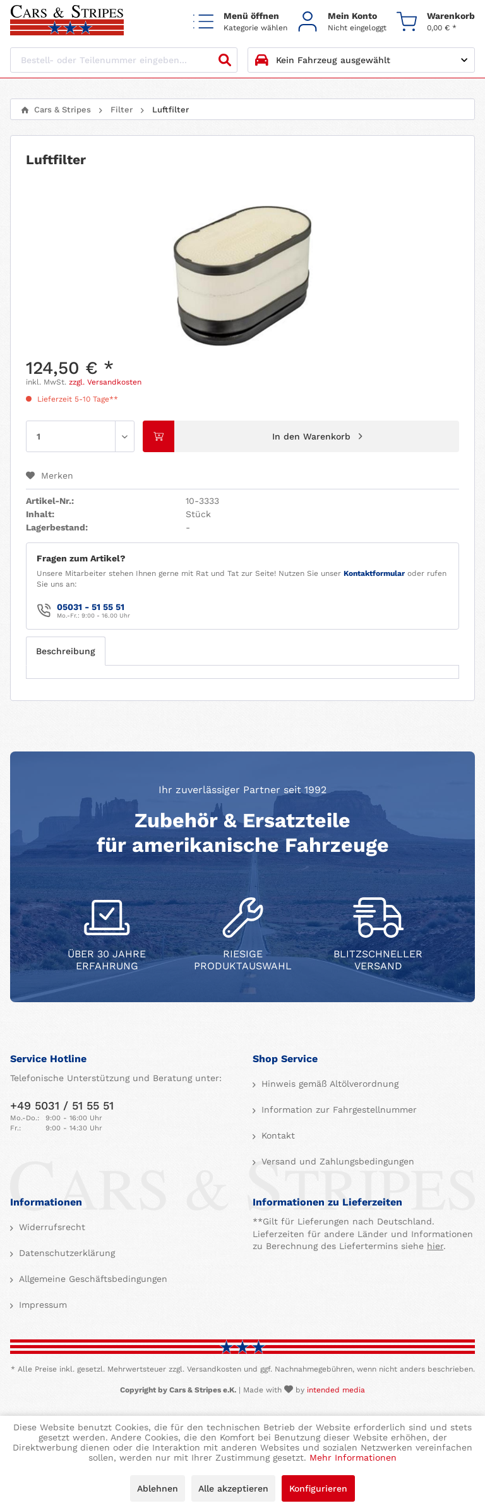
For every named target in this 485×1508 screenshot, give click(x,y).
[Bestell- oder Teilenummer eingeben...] (123, 60)
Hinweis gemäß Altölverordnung (328, 1084)
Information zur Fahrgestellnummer (337, 1109)
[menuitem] (240, 21)
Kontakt (276, 1135)
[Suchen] (224, 60)
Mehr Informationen (353, 1457)
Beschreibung (65, 651)
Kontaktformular (374, 573)
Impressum (41, 1305)
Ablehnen (157, 1488)
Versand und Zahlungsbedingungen (336, 1161)
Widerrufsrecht (50, 1227)
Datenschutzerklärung (65, 1253)
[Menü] (240, 21)
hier (435, 1246)
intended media (336, 1389)
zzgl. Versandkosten (105, 382)
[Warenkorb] (436, 21)
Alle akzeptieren (233, 1488)
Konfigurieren (318, 1488)
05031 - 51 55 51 (90, 607)
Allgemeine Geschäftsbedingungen (91, 1279)
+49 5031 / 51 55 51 (62, 1105)
